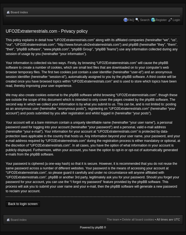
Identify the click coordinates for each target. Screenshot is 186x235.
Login (176, 20)
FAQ (131, 20)
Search (145, 20)
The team (113, 219)
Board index (19, 12)
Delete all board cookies (138, 219)
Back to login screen (23, 204)
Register (161, 20)
